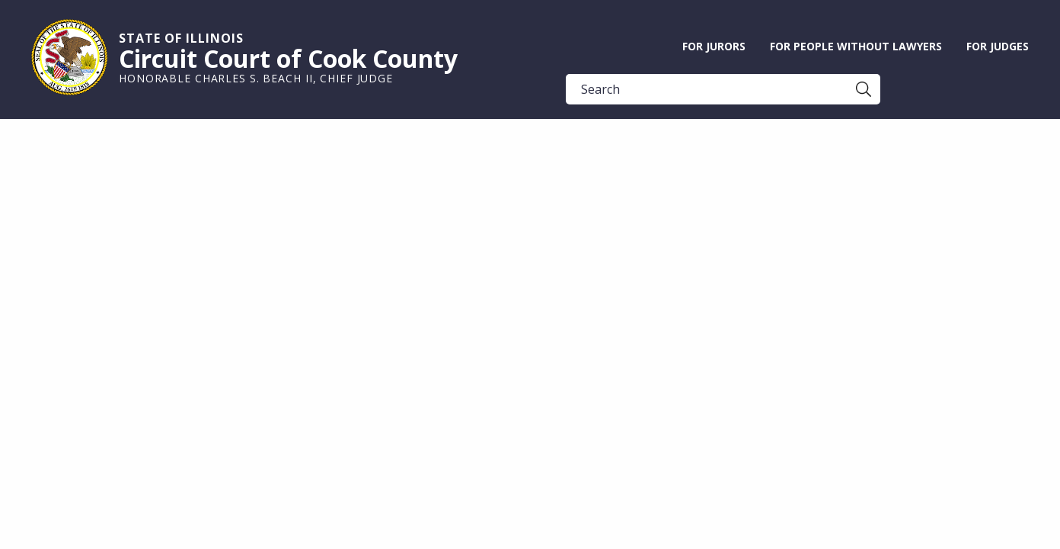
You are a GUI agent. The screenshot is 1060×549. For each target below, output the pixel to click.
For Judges (997, 46)
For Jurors (714, 46)
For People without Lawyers (856, 46)
